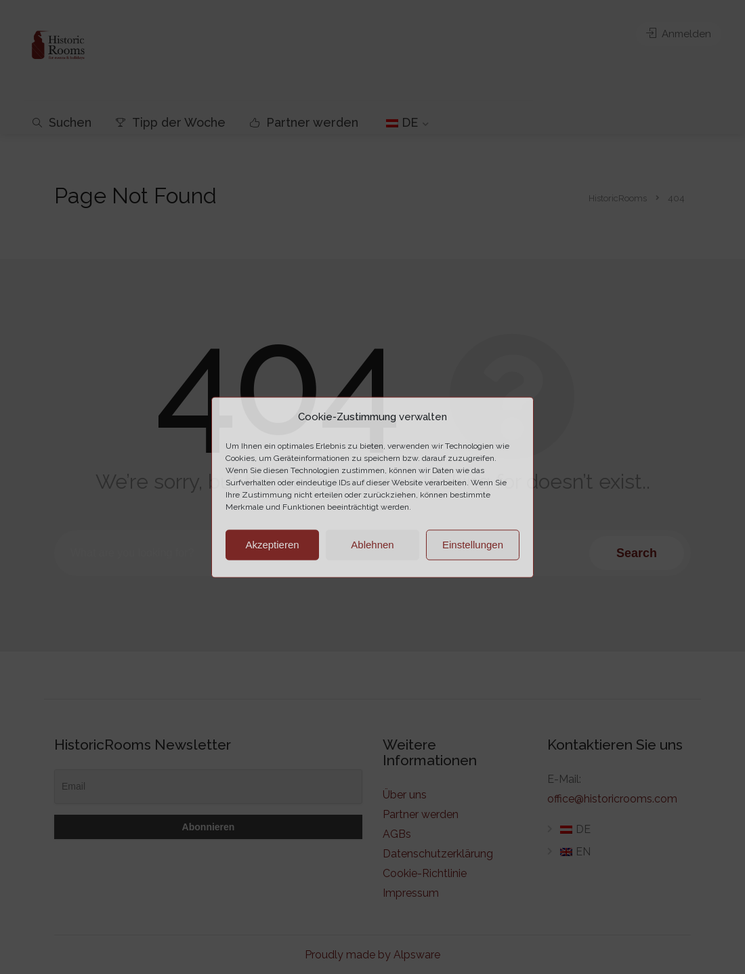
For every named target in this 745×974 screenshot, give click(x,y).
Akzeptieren (272, 544)
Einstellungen (472, 544)
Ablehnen (372, 544)
